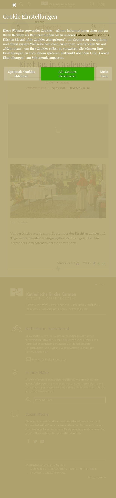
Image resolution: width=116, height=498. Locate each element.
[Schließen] (58, 5)
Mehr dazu (104, 74)
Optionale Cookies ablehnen (21, 74)
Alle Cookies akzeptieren (68, 74)
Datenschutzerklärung (92, 35)
